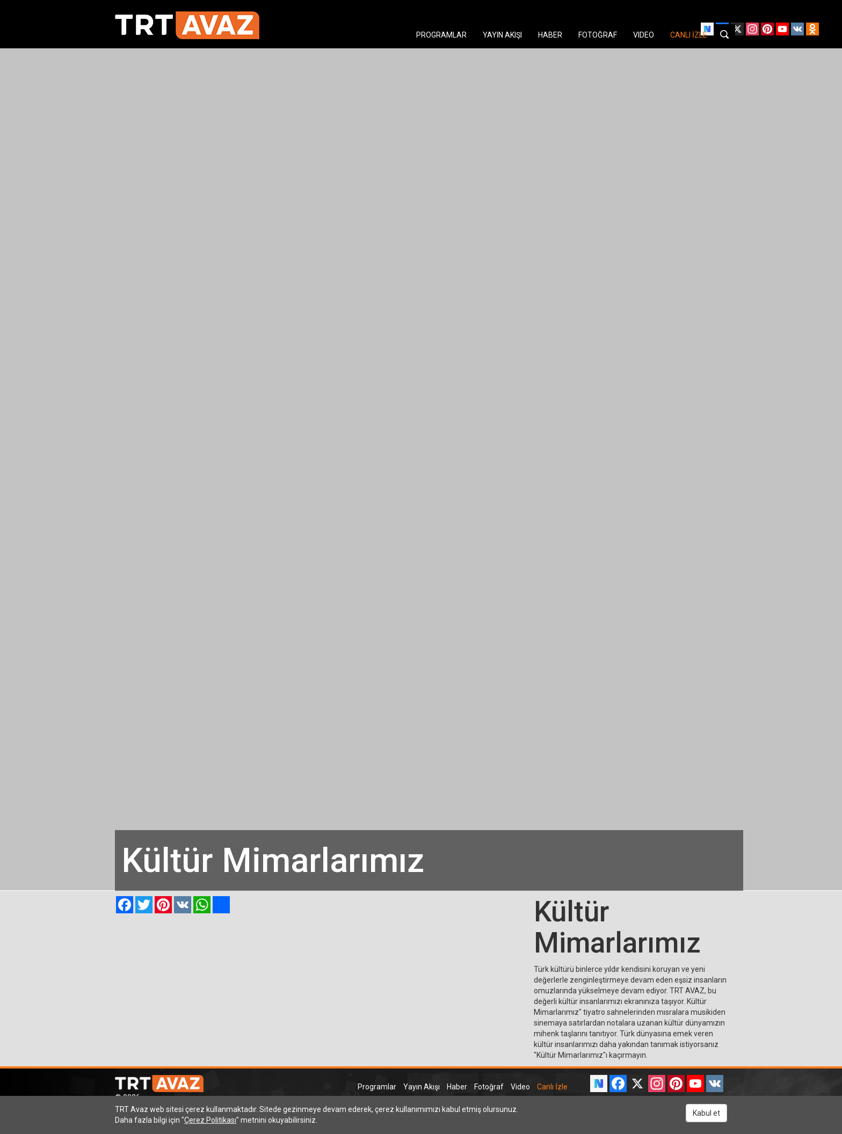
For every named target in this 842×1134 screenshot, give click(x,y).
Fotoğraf (489, 1086)
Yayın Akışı (421, 1086)
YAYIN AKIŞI (502, 35)
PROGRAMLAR (441, 35)
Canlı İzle (552, 1086)
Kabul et (706, 1113)
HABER (550, 35)
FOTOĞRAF (597, 35)
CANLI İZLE (688, 35)
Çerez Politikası (210, 1120)
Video (520, 1086)
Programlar (377, 1086)
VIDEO (643, 35)
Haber (457, 1086)
